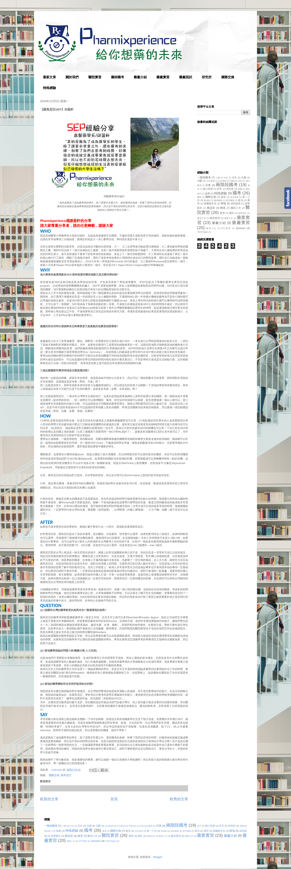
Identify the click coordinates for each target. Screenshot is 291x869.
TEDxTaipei (202, 232)
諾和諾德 (236, 203)
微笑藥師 (218, 200)
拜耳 (219, 189)
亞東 (208, 185)
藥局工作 (201, 218)
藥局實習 (215, 218)
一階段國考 (204, 177)
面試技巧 (48, 831)
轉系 (223, 207)
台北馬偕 (222, 181)
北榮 (243, 177)
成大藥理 (148, 826)
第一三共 (151, 830)
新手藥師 (230, 200)
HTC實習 (226, 228)
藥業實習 (205, 835)
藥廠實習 (162, 77)
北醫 (199, 180)
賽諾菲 (211, 207)
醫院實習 (94, 77)
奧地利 (207, 200)
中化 (226, 178)
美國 (240, 189)
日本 (234, 177)
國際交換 (227, 77)
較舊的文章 (179, 799)
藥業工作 (228, 218)
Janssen (240, 228)
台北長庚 (210, 181)
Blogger (157, 856)
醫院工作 (236, 208)
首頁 (114, 799)
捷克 (223, 197)
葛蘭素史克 (210, 203)
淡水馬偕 (234, 197)
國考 (237, 193)
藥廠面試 (185, 77)
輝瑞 (223, 203)
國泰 (199, 197)
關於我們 (72, 77)
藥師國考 (117, 77)
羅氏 (231, 213)
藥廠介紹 (140, 77)
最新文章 (49, 77)
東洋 (199, 826)
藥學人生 (211, 228)
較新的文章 (49, 799)
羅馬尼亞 (66, 775)
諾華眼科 (56, 836)
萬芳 (206, 830)
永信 (240, 181)
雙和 (222, 213)
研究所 (207, 77)
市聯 (232, 181)
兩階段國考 (227, 184)
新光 (240, 200)
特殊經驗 (49, 88)
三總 (218, 178)
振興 (207, 193)
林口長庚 (208, 189)
